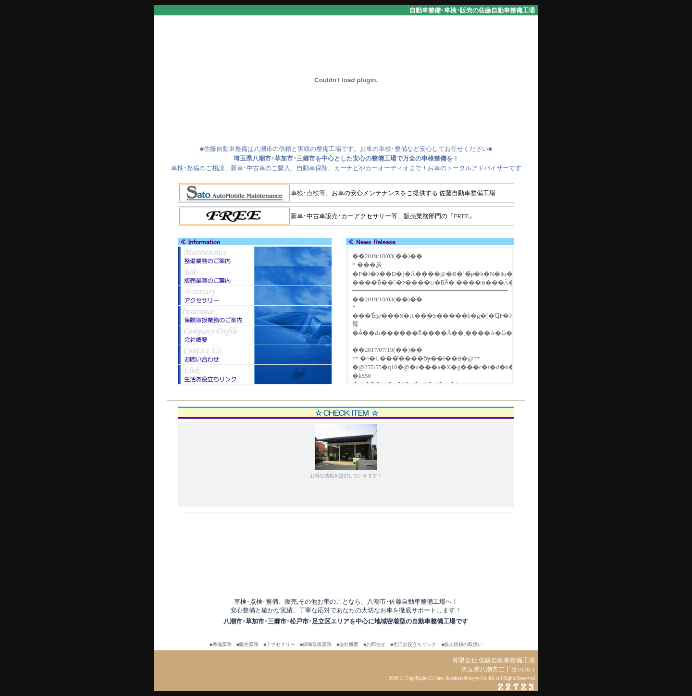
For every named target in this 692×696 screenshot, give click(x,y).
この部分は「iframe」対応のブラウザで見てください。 (430, 316)
